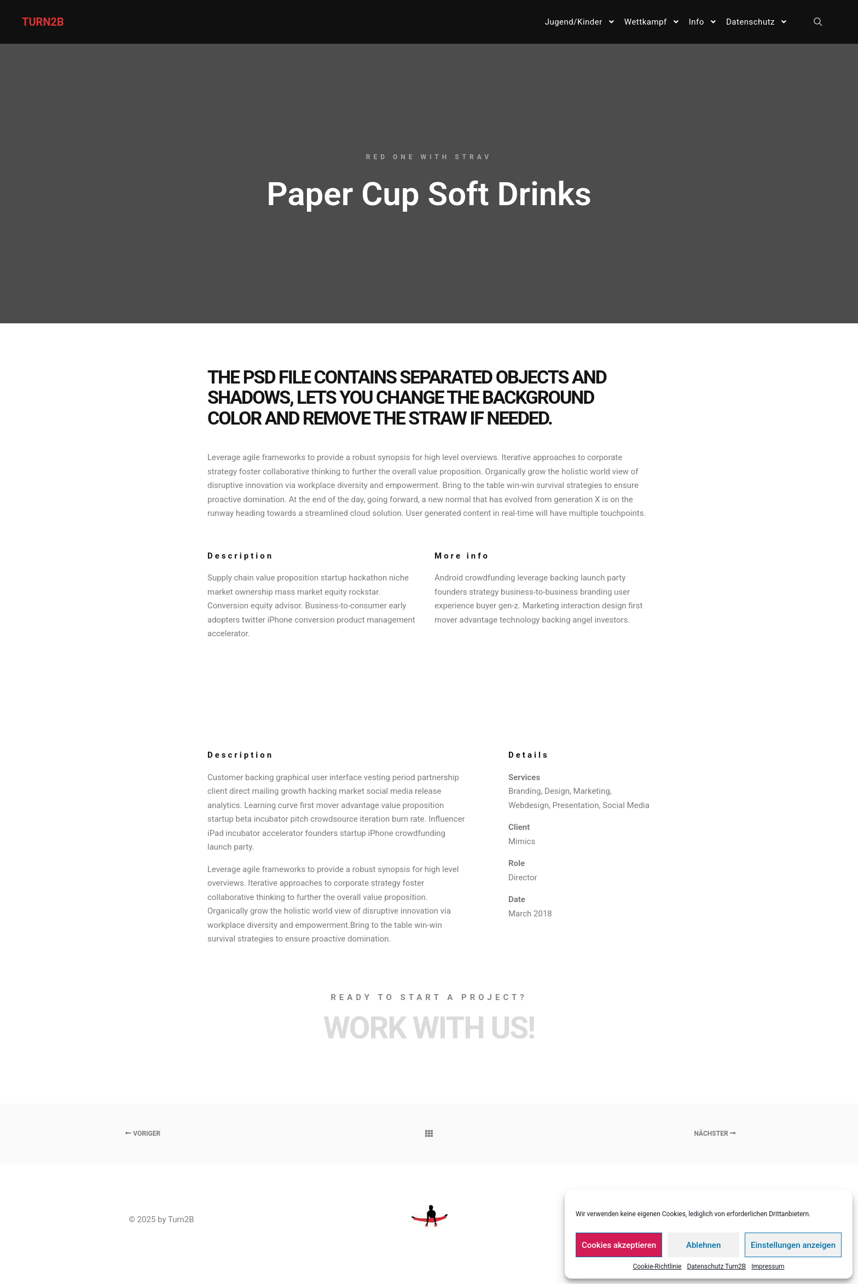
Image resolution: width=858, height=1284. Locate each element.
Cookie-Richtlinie (657, 1266)
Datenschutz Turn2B (716, 1266)
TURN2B (43, 21)
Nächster (714, 1133)
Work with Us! (429, 1028)
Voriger (142, 1133)
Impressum (767, 1266)
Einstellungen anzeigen (793, 1245)
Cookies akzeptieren (619, 1245)
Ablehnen (703, 1245)
